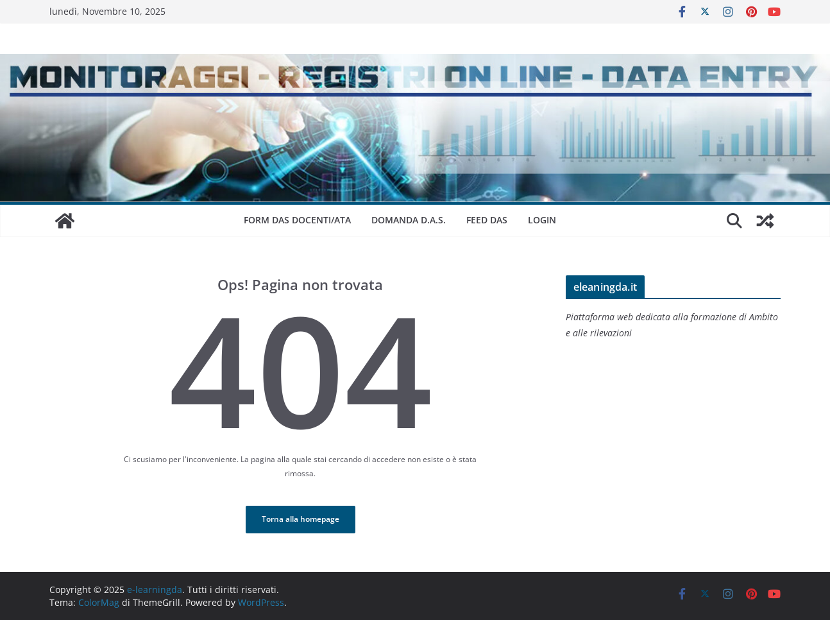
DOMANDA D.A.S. (408, 220)
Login (542, 220)
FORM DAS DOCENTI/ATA (297, 220)
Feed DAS (486, 220)
